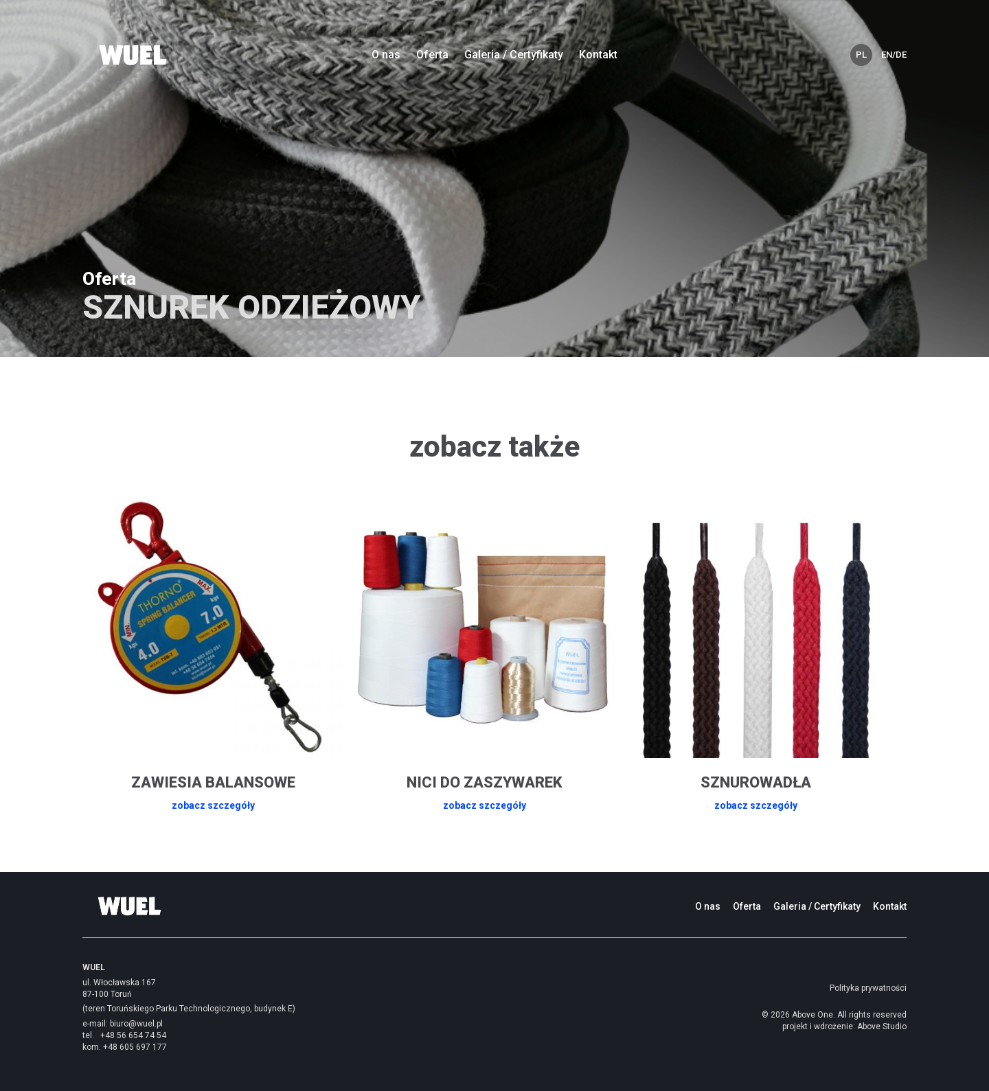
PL (861, 54)
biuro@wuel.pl (136, 1024)
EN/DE (892, 54)
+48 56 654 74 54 (133, 1035)
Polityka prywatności (868, 988)
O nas (386, 54)
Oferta (432, 54)
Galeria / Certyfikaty (513, 54)
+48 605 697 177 (135, 1047)
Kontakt (598, 54)
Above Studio (882, 1026)
